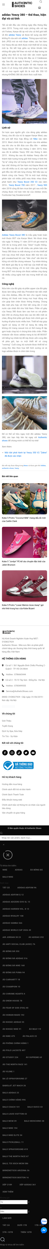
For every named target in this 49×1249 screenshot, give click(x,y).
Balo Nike (8, 877)
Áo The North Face (15, 1064)
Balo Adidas (11, 1093)
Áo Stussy (10, 1057)
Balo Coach (11, 1107)
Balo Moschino (34, 1121)
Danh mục (4, 883)
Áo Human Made (13, 1015)
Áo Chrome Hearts (14, 994)
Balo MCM (10, 1121)
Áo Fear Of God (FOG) (15, 1008)
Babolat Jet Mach (14, 1085)
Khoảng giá (5, 1198)
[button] (3, 4)
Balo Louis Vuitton (15, 1114)
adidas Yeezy (15, 35)
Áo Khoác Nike (12, 1029)
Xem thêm (8, 1192)
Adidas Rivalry (13, 916)
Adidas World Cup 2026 (17, 930)
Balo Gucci (35, 1107)
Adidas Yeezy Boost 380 (13, 235)
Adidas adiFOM (26, 887)
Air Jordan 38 (12, 937)
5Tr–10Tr (8, 1232)
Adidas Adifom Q (13, 895)
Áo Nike (9, 1036)
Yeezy (17, 468)
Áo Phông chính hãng (16, 1043)
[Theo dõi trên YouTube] (33, 752)
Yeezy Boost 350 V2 (27, 182)
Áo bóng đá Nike (14, 965)
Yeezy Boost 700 (17, 185)
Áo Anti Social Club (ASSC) (19, 944)
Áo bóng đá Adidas (15, 958)
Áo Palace (30, 1036)
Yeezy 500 (42, 185)
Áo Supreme (34, 1057)
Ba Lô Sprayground (15, 1078)
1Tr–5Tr (39, 1225)
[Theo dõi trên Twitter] (26, 752)
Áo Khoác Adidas (13, 1022)
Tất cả (6, 887)
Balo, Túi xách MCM (15, 1163)
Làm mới (7, 1218)
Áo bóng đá (36, 870)
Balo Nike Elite (12, 1135)
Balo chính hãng (14, 1100)
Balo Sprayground (15, 1149)
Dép (7, 1185)
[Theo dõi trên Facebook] (5, 752)
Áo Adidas (36, 937)
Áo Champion (11, 987)
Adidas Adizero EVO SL (16, 902)
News (26, 465)
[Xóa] (3, 845)
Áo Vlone (9, 1071)
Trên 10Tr (26, 1232)
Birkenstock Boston (16, 1177)
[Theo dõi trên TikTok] (19, 752)
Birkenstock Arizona (16, 1170)
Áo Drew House (12, 1001)
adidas (25, 38)
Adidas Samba (12, 923)
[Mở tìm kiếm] (40, 2)
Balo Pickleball (13, 1142)
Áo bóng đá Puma (14, 972)
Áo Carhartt (11, 979)
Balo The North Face (16, 1156)
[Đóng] (8, 856)
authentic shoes (8, 468)
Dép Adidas (28, 1185)
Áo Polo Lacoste (14, 1050)
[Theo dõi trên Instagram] (12, 752)
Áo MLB (35, 1029)
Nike (35, 139)
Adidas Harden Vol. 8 (16, 909)
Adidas (43, 465)
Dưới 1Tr (22, 1225)
